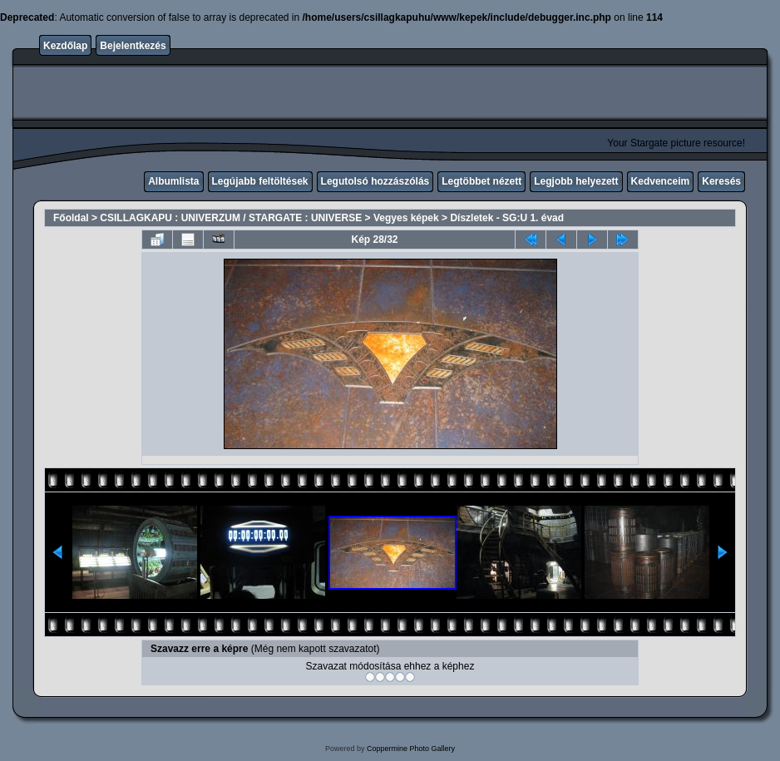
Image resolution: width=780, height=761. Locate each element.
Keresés (721, 181)
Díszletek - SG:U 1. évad (507, 218)
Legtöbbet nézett (481, 181)
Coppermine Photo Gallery (411, 748)
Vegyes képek (406, 218)
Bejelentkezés (132, 46)
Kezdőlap (65, 46)
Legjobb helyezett (576, 181)
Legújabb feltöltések (260, 181)
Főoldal (71, 218)
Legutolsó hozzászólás (375, 181)
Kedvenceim (660, 181)
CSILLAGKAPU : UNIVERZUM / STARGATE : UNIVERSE (231, 218)
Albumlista (173, 181)
